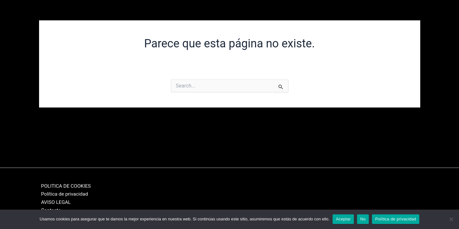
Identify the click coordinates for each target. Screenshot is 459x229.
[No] (451, 219)
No (363, 219)
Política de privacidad (63, 194)
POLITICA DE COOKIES (65, 185)
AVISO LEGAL (54, 202)
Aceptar (343, 219)
